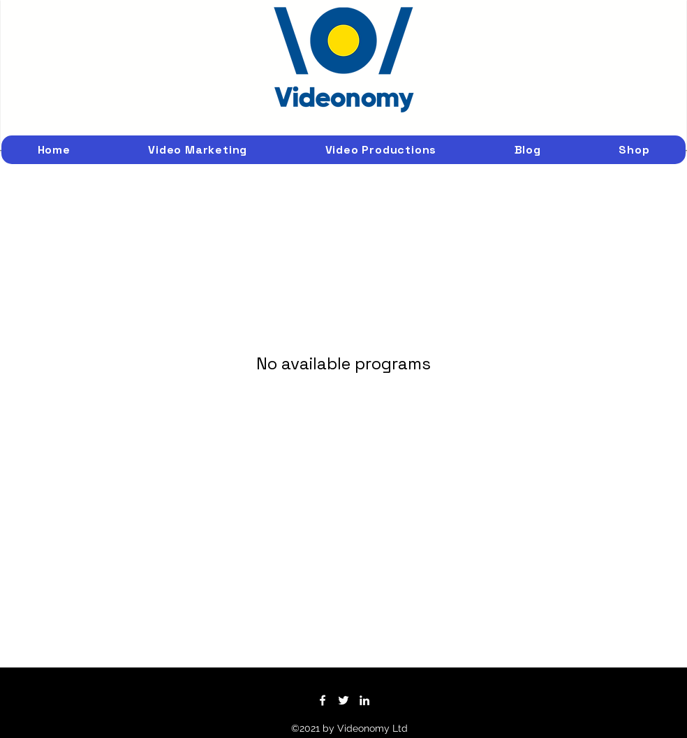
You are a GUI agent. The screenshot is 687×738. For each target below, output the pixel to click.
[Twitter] (343, 700)
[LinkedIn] (364, 700)
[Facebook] (323, 700)
